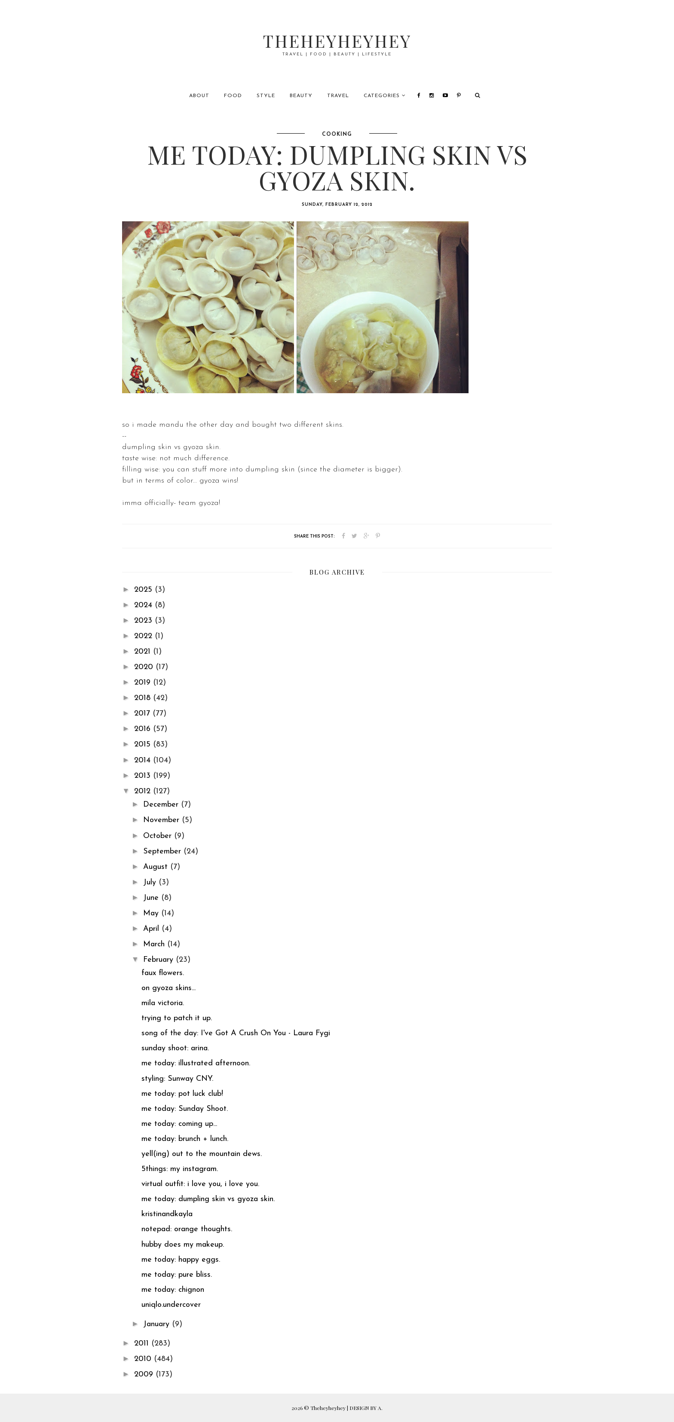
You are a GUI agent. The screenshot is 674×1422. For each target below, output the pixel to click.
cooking (337, 134)
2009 (145, 1374)
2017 (143, 713)
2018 (143, 698)
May (152, 913)
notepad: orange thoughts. (186, 1229)
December (162, 805)
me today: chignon (172, 1290)
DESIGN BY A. (366, 1407)
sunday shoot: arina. (175, 1048)
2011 (142, 1343)
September (163, 851)
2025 (144, 590)
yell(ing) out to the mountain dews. (201, 1154)
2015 (143, 744)
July (151, 882)
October (158, 836)
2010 (144, 1359)
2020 (145, 667)
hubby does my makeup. (182, 1245)
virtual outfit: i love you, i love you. (200, 1184)
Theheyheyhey (337, 40)
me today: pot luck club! (182, 1094)
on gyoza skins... (168, 988)
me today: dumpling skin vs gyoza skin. (208, 1199)
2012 (143, 791)
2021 (143, 652)
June (152, 898)
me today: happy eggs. (180, 1260)
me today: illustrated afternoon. (195, 1063)
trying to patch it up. (176, 1018)
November (162, 820)
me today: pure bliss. (176, 1275)
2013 (143, 776)
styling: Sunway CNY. (177, 1079)
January (157, 1324)
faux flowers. (162, 973)
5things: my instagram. (179, 1169)
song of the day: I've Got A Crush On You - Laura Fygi (235, 1033)
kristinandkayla (167, 1214)
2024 (144, 605)
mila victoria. (162, 1003)
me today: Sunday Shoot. (184, 1109)
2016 (143, 729)
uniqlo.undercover (171, 1305)
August (156, 867)
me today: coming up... (179, 1124)
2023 (144, 621)
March (155, 944)
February (159, 960)
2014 (143, 760)
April (152, 929)
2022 (144, 636)
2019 (143, 683)
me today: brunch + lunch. (184, 1139)
